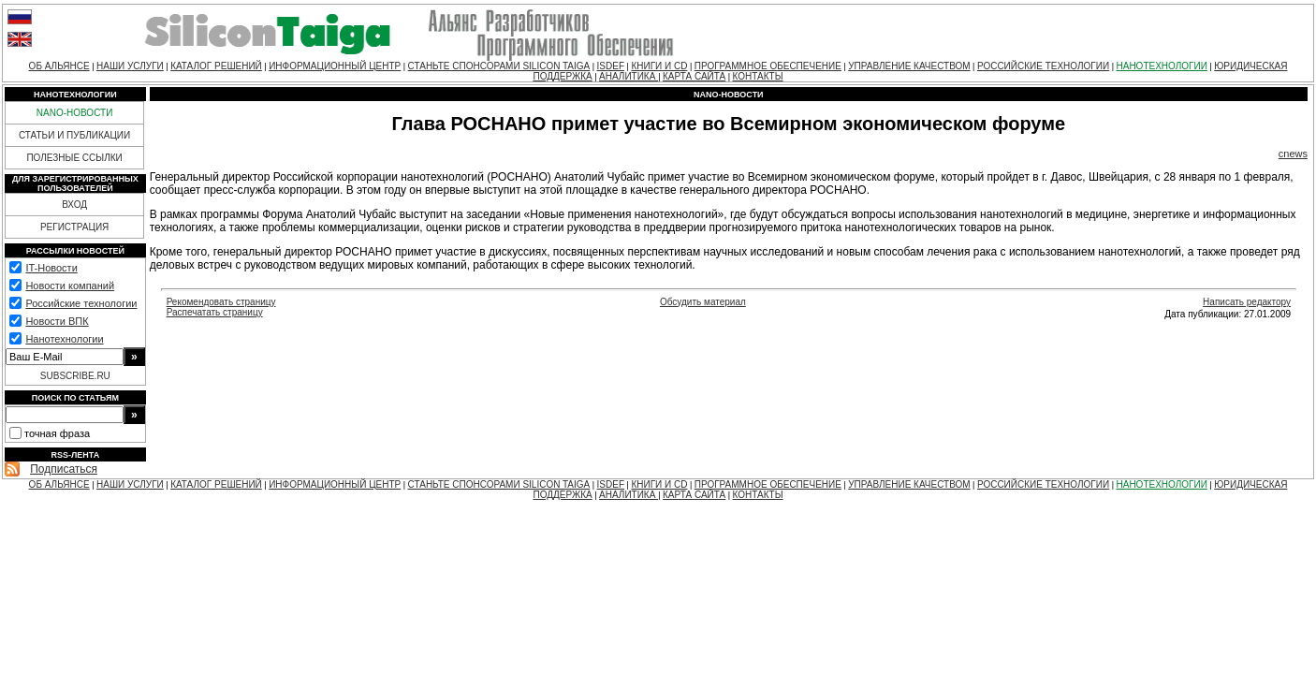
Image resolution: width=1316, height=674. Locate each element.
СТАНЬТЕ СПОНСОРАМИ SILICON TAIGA (499, 66)
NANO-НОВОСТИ (75, 113)
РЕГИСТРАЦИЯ (74, 227)
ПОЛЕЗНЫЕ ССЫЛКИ (74, 158)
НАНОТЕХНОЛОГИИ (1161, 66)
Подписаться (63, 469)
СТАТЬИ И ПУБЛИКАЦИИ (74, 135)
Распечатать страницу (215, 312)
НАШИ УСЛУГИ (130, 66)
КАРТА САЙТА (694, 76)
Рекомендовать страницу (221, 302)
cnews (1293, 153)
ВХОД (74, 204)
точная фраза (57, 433)
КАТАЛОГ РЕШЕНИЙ (216, 66)
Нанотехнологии (64, 338)
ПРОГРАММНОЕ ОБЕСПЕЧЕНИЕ (768, 66)
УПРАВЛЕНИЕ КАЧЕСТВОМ (909, 66)
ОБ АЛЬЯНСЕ (59, 66)
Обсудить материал (703, 302)
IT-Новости (51, 267)
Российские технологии (81, 303)
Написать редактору (1247, 302)
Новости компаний (69, 285)
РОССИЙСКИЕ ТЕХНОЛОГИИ (1043, 66)
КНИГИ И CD (659, 66)
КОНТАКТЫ (758, 76)
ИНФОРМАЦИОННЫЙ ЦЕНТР (335, 66)
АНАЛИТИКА (628, 76)
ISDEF (610, 66)
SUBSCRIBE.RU (75, 376)
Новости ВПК (56, 321)
